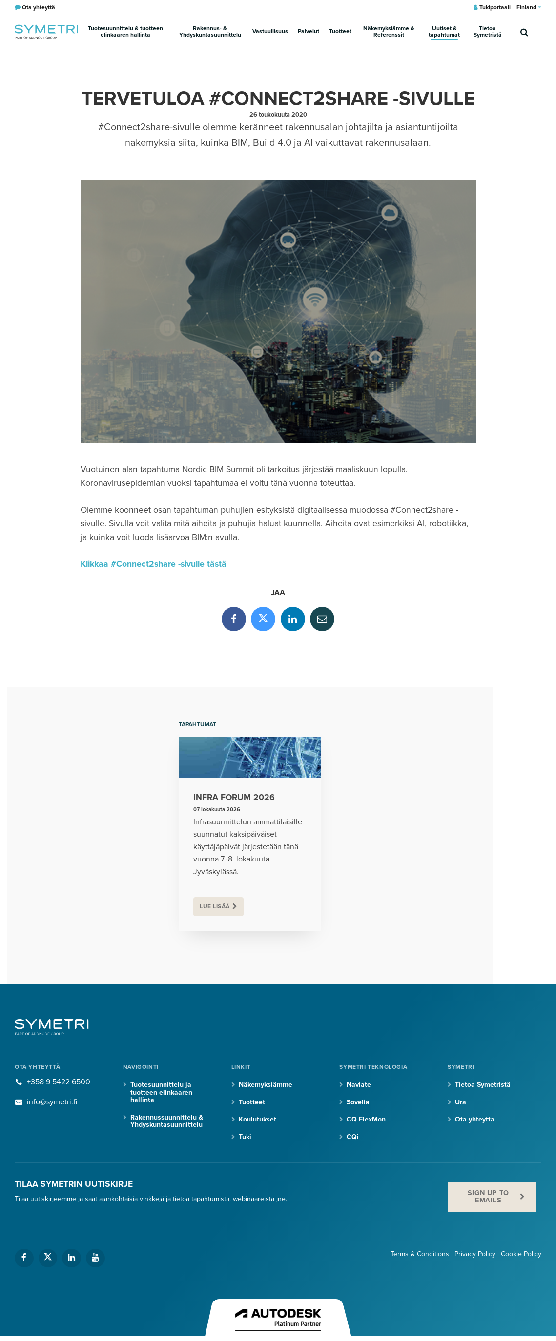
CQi (353, 1137)
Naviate (359, 1085)
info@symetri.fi (52, 1102)
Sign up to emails (488, 1196)
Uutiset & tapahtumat (444, 31)
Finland (528, 7)
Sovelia (358, 1102)
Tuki (245, 1137)
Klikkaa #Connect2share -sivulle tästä (154, 564)
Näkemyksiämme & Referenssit (388, 31)
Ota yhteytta (474, 1119)
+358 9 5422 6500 (58, 1082)
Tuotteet (340, 31)
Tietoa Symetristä (488, 31)
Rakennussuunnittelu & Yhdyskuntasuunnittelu (166, 1121)
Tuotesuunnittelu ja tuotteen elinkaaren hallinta (161, 1092)
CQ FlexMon (366, 1119)
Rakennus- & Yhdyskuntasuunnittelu (210, 31)
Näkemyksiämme (265, 1085)
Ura (460, 1102)
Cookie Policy (521, 1254)
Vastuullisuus (270, 31)
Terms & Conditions (420, 1254)
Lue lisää (214, 906)
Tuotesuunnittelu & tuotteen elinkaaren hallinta (125, 31)
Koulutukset (257, 1119)
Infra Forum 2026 (234, 797)
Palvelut (308, 31)
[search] (524, 32)
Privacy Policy (474, 1254)
